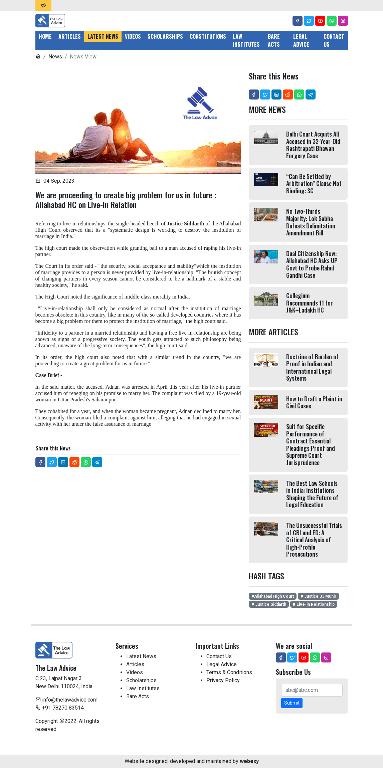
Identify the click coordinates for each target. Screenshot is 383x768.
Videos (133, 36)
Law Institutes (246, 40)
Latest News (102, 36)
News (55, 56)
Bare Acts (274, 40)
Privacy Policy (223, 680)
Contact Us (334, 40)
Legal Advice (301, 40)
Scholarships (165, 36)
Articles (69, 36)
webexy (249, 761)
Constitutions (208, 36)
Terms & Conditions (229, 672)
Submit (292, 703)
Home (45, 36)
